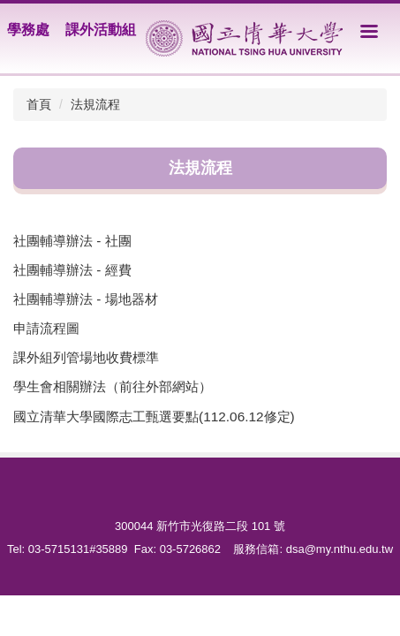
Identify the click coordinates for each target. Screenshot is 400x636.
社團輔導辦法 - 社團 (72, 240)
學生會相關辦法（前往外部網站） (112, 386)
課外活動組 (100, 29)
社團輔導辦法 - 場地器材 (85, 299)
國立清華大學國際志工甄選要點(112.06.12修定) (154, 416)
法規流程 (95, 104)
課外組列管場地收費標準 (86, 357)
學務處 (28, 29)
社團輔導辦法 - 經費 (72, 269)
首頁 (38, 104)
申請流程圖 (46, 328)
